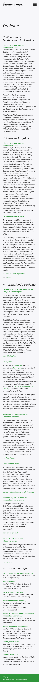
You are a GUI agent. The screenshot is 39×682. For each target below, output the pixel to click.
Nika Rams (18, 365)
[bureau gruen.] (16, 4)
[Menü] (33, 4)
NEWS (9, 277)
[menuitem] (33, 4)
